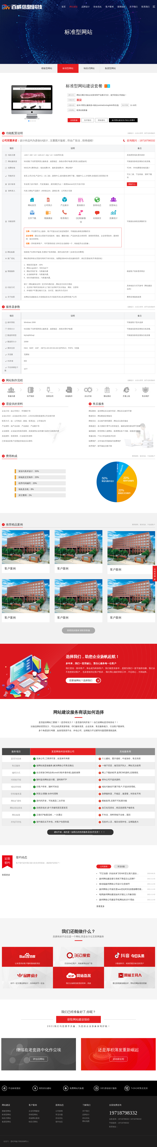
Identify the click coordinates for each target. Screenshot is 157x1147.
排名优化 (97, 7)
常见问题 (121, 866)
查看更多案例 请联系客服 (78, 630)
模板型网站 (46, 68)
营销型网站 (33, 1115)
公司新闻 (103, 866)
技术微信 (87, 120)
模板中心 (132, 184)
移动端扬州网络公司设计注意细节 (114, 884)
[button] (28, 120)
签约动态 (21, 857)
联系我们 (145, 7)
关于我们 (133, 7)
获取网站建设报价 (78, 1019)
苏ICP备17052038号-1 (19, 1141)
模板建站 (101, 120)
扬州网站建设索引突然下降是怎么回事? (117, 879)
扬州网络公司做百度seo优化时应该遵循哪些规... (121, 889)
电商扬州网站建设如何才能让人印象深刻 (117, 894)
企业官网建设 (34, 1111)
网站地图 (85, 1121)
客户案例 (109, 7)
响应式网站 (89, 68)
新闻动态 (121, 7)
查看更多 (6, 875)
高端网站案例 (34, 1118)
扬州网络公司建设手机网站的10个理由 (116, 900)
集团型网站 (110, 68)
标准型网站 (68, 68)
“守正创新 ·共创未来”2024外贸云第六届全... (118, 873)
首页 (64, 7)
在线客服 (73, 120)
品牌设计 (85, 7)
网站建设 (73, 7)
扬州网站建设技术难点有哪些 (123, 120)
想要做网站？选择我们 (80, 680)
